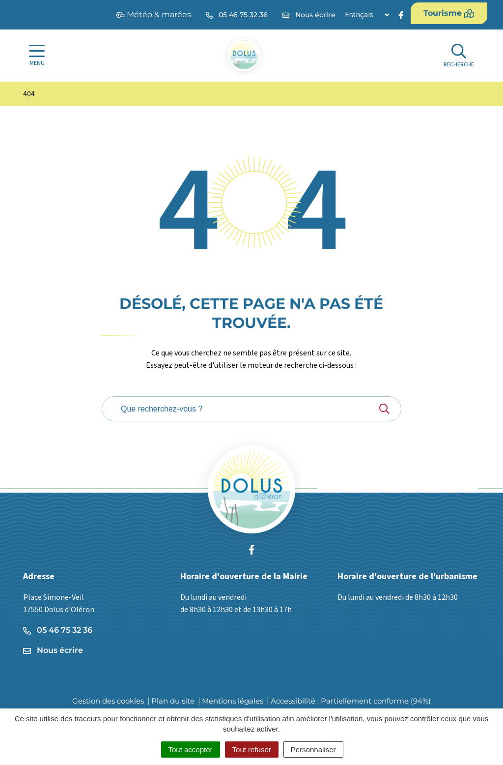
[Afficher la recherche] (459, 55)
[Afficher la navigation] (37, 55)
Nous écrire (53, 650)
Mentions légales (232, 701)
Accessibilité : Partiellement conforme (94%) (351, 701)
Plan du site (173, 701)
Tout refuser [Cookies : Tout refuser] (251, 749)
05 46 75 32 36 (57, 630)
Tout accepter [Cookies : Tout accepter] (190, 749)
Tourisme (449, 13)
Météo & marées (153, 14)
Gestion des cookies (108, 701)
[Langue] (367, 15)
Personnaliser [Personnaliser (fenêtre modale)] (313, 749)
